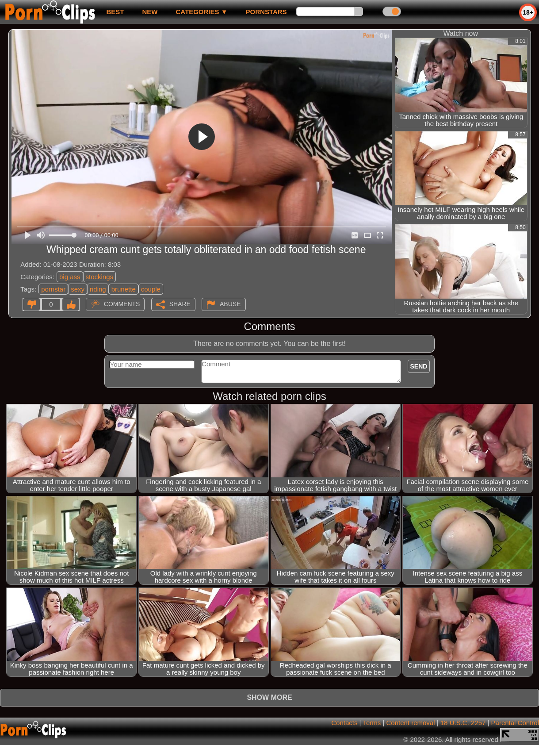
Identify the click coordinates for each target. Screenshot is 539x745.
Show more (269, 697)
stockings (100, 276)
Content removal (410, 722)
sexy (77, 289)
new (149, 11)
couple (151, 289)
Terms (372, 722)
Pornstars (266, 11)
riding (98, 289)
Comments (122, 303)
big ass (69, 276)
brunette (123, 289)
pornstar (53, 289)
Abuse (230, 303)
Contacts (344, 722)
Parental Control (515, 722)
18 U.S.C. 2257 (463, 722)
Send (419, 366)
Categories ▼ (201, 11)
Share (180, 303)
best (115, 11)
